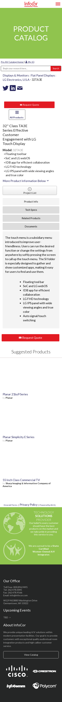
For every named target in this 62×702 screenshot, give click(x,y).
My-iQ (29, 62)
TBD (5, 617)
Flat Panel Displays (43, 75)
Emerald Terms (11, 505)
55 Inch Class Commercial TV (21, 480)
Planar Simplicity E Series (18, 437)
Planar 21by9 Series (15, 394)
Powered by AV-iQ (48, 505)
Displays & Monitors (16, 75)
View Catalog (31, 654)
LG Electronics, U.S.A (16, 79)
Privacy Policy (29, 504)
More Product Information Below (26, 181)
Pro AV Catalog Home (12, 62)
